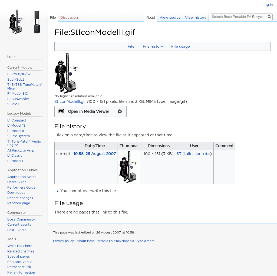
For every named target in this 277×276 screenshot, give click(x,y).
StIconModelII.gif (70, 101)
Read (150, 17)
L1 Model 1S (16, 125)
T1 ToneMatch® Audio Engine (24, 143)
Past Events (16, 230)
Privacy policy (63, 241)
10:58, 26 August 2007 (95, 154)
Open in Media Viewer (88, 111)
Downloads (16, 192)
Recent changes (20, 198)
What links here (19, 246)
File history (153, 46)
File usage (180, 46)
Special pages (18, 256)
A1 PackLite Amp (20, 150)
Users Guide (17, 182)
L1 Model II (15, 131)
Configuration (120, 111)
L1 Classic (14, 155)
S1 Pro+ (13, 104)
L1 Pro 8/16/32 (19, 74)
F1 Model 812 (17, 93)
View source (170, 17)
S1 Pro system (18, 136)
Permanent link (19, 267)
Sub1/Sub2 (15, 79)
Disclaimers (145, 241)
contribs (202, 154)
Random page (18, 203)
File (131, 46)
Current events (19, 224)
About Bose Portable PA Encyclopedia (105, 241)
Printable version (20, 262)
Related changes (20, 251)
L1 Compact (16, 120)
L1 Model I (15, 161)
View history (195, 17)
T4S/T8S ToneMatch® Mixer (24, 86)
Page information (21, 272)
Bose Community (21, 219)
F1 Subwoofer (18, 99)
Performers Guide (21, 187)
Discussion (69, 17)
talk (187, 154)
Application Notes (21, 177)
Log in (268, 5)
